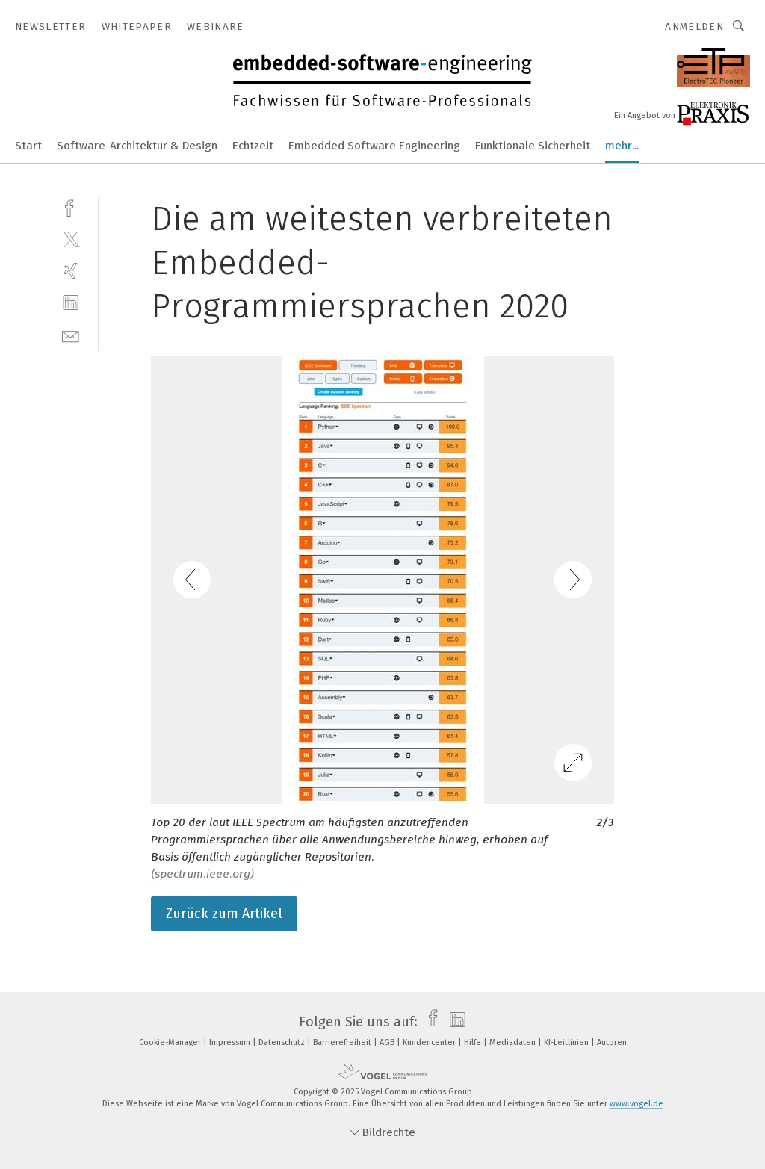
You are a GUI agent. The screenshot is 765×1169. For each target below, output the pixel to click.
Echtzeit (252, 145)
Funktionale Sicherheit (532, 145)
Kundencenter (430, 1042)
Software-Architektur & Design (137, 145)
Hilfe (473, 1042)
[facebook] (70, 206)
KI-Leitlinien (567, 1042)
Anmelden (694, 26)
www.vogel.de (636, 1103)
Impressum (231, 1042)
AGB (388, 1042)
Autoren (612, 1042)
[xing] (70, 270)
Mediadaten (513, 1042)
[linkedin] (70, 303)
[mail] (70, 335)
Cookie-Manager (171, 1042)
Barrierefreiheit (343, 1042)
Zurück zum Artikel (224, 913)
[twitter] (70, 238)
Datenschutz (282, 1042)
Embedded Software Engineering (374, 145)
